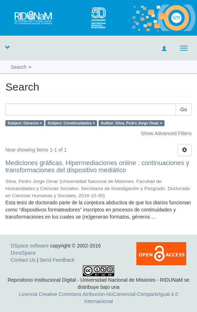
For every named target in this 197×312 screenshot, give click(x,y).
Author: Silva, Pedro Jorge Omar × (131, 123)
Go (183, 109)
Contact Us (23, 260)
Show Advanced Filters (166, 133)
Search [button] (21, 67)
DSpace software (30, 246)
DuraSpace (23, 253)
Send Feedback (57, 260)
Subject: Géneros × (24, 123)
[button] (7, 47)
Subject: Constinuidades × (71, 123)
